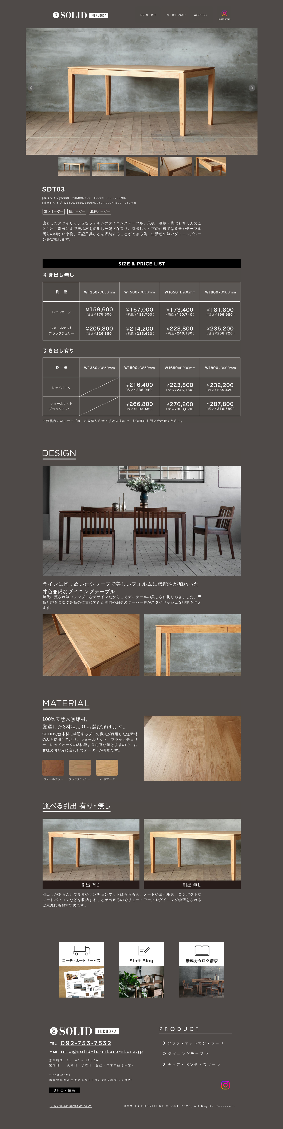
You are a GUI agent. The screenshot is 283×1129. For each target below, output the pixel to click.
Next (252, 87)
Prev (31, 87)
